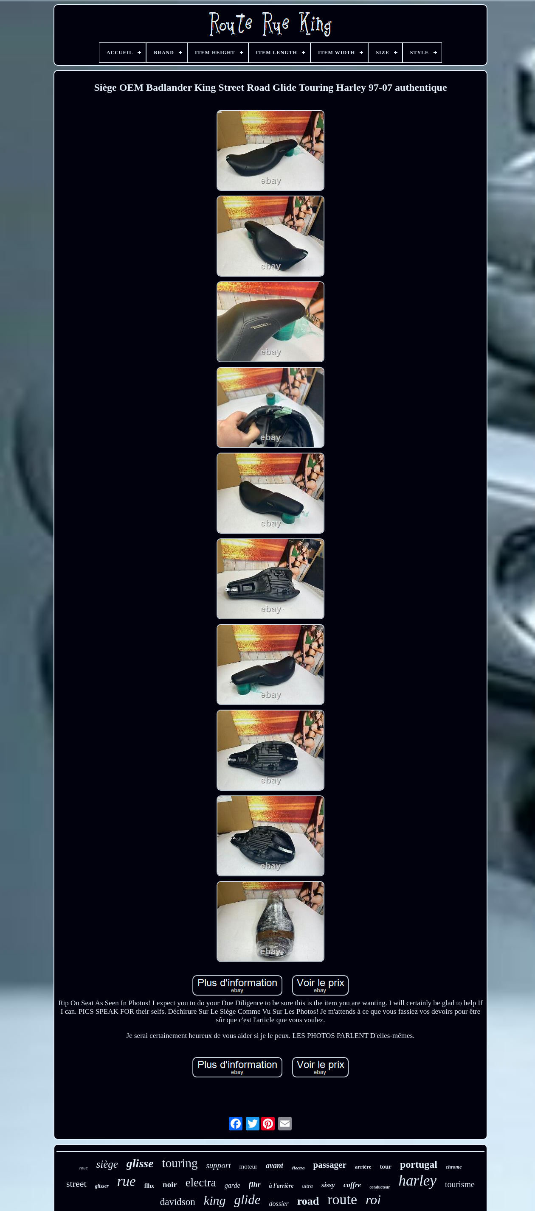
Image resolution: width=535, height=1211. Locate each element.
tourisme (460, 1184)
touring (180, 1163)
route (342, 1199)
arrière (363, 1166)
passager (329, 1165)
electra (201, 1182)
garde (232, 1185)
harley (417, 1180)
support (218, 1165)
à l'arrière (281, 1186)
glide (247, 1199)
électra (298, 1167)
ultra (307, 1186)
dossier (278, 1203)
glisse (140, 1163)
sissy (328, 1185)
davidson (177, 1202)
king (215, 1200)
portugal (418, 1164)
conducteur (379, 1187)
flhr (255, 1184)
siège (107, 1164)
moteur (248, 1166)
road (308, 1201)
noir (170, 1184)
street (76, 1183)
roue (83, 1167)
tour (385, 1166)
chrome (454, 1167)
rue (126, 1181)
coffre (352, 1185)
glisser (102, 1186)
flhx (149, 1186)
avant (274, 1165)
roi (373, 1199)
